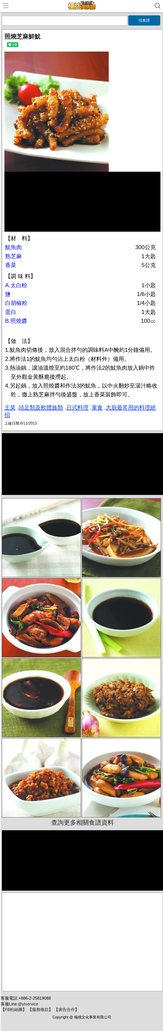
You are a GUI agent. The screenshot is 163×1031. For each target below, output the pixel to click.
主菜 (10, 407)
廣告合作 (66, 1009)
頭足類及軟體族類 (41, 407)
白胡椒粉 (16, 303)
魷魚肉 (13, 247)
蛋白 (10, 312)
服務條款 (40, 1009)
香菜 (10, 265)
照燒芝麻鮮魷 (22, 36)
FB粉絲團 (13, 1009)
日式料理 (77, 407)
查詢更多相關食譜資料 (82, 822)
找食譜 (144, 20)
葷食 (97, 407)
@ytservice (28, 1004)
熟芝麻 (13, 256)
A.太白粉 (16, 285)
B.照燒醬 (16, 321)
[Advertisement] (82, 942)
